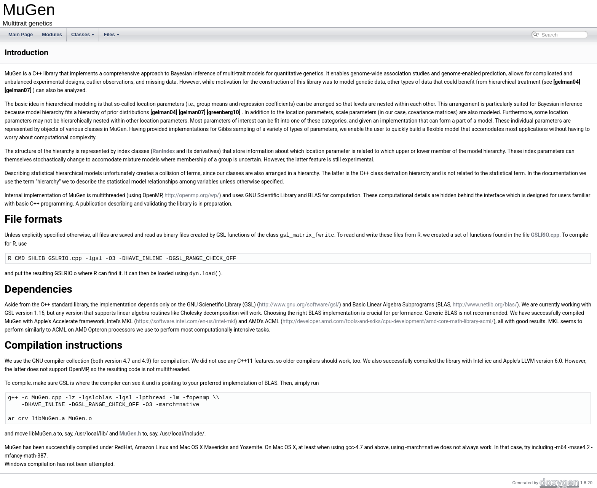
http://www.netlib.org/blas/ (485, 304)
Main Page (20, 34)
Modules (52, 34)
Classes (82, 34)
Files (112, 34)
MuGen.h (130, 433)
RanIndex (164, 151)
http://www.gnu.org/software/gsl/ (299, 304)
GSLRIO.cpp (545, 235)
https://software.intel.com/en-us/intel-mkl (185, 320)
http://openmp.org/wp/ (191, 195)
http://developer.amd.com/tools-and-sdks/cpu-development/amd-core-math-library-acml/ (388, 320)
